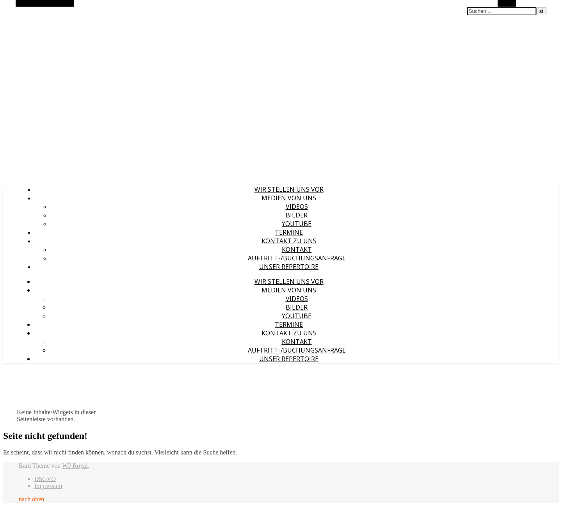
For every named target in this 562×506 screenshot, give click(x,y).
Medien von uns (288, 198)
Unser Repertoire (288, 266)
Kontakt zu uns (289, 241)
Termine (289, 232)
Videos (297, 206)
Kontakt (297, 249)
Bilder (297, 215)
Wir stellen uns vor (289, 189)
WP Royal (75, 465)
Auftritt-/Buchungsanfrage (297, 258)
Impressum (48, 486)
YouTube (296, 223)
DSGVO (45, 479)
